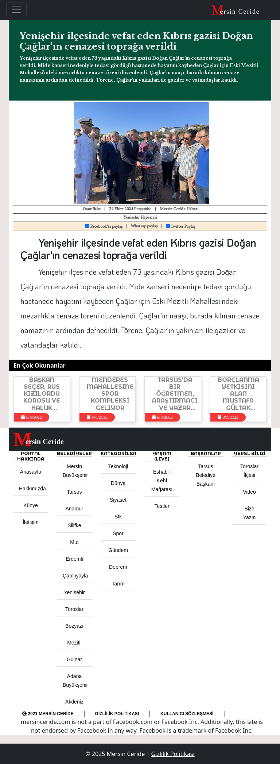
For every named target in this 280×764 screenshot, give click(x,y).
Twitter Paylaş (180, 227)
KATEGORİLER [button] (118, 453)
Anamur (74, 509)
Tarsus (74, 492)
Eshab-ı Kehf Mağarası (161, 480)
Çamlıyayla (75, 576)
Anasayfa (30, 472)
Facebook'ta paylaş (103, 227)
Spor (118, 533)
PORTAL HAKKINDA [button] (30, 456)
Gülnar (74, 659)
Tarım (118, 584)
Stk (118, 517)
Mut (74, 542)
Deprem (118, 567)
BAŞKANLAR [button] (206, 453)
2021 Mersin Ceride (48, 713)
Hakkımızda (32, 488)
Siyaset (118, 500)
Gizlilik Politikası (117, 713)
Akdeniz (74, 702)
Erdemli (74, 559)
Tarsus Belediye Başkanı (205, 475)
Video (249, 492)
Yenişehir (74, 592)
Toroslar (74, 609)
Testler (161, 506)
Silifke (74, 525)
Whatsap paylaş (144, 226)
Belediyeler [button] (74, 453)
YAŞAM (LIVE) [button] (161, 456)
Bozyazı (74, 626)
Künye (30, 505)
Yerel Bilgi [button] (249, 453)
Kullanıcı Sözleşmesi (186, 713)
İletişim (31, 522)
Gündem (118, 550)
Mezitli (74, 643)
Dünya (118, 483)
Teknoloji (118, 466)
